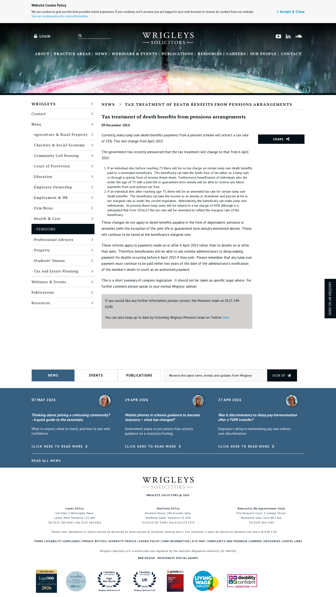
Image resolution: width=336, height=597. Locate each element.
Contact (291, 54)
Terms (38, 541)
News (101, 54)
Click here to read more (57, 446)
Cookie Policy (149, 541)
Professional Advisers (54, 239)
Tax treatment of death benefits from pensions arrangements (208, 104)
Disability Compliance (63, 541)
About (42, 54)
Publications (177, 54)
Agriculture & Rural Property (61, 134)
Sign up (281, 375)
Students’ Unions (49, 260)
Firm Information (175, 541)
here (226, 317)
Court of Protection (52, 166)
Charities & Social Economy (59, 145)
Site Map (198, 541)
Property (42, 250)
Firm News (43, 208)
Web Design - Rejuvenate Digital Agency (168, 558)
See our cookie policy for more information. (60, 16)
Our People (263, 54)
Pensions (46, 229)
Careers (236, 54)
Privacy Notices (94, 541)
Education (43, 176)
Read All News (46, 461)
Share (278, 139)
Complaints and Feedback (227, 541)
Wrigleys (44, 103)
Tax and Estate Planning (56, 271)
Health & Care (47, 218)
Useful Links (292, 541)
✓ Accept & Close (290, 11)
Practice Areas (72, 54)
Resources (210, 54)
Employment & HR (51, 197)
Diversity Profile (122, 541)
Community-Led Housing (56, 155)
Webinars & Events (134, 54)
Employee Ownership (53, 187)
